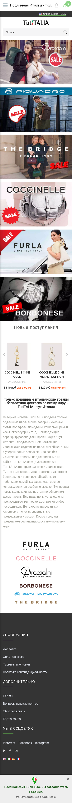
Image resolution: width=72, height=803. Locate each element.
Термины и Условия (16, 664)
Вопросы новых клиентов (20, 703)
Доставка (10, 649)
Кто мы (8, 696)
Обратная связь (14, 711)
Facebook (25, 743)
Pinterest (9, 743)
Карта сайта (12, 719)
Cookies (36, 792)
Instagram (42, 743)
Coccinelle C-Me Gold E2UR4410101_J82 (17, 376)
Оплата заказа (13, 656)
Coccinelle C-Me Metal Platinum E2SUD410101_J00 (52, 376)
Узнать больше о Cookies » (36, 797)
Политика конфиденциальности (25, 672)
